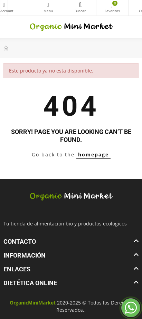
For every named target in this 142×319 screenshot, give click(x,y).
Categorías (48, 5)
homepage (93, 154)
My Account (4, 5)
